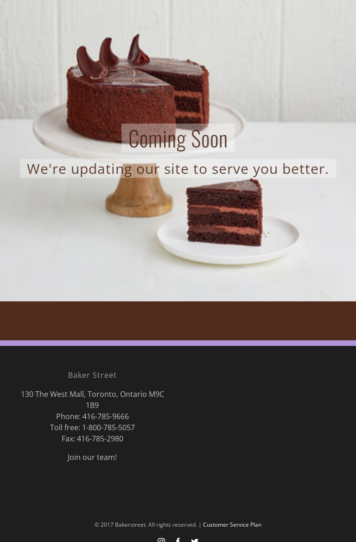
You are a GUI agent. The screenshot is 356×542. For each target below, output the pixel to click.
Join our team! (92, 457)
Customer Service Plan (232, 525)
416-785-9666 (106, 416)
